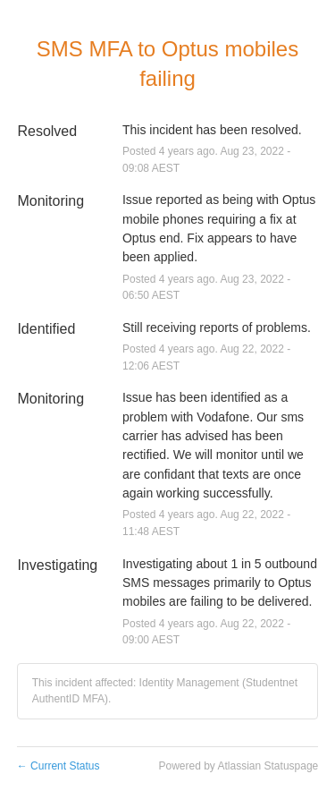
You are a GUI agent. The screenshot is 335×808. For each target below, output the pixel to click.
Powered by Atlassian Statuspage (238, 766)
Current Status (58, 766)
